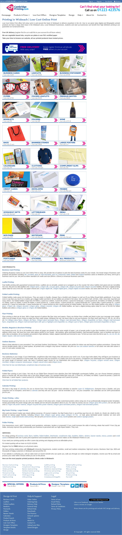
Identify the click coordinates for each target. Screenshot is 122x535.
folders (81, 436)
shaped (81, 274)
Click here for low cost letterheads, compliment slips (20, 365)
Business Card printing (10, 465)
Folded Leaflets (8, 504)
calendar (35, 390)
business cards (45, 365)
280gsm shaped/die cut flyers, (92, 320)
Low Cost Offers (39, 15)
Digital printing (8, 477)
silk (25, 274)
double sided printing (26, 417)
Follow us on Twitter (96, 502)
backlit (65, 417)
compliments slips (65, 436)
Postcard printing (8, 473)
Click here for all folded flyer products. (15, 380)
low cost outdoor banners (85, 346)
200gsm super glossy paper (55, 415)
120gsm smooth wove (105, 360)
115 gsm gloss (54, 287)
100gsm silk (64, 287)
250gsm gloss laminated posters (64, 404)
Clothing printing (28, 475)
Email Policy (55, 502)
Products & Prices (22, 15)
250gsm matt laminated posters (87, 404)
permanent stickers (50, 417)
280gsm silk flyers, (30, 320)
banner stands (96, 436)
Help (80, 15)
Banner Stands (8, 513)
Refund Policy (56, 504)
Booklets (6, 506)
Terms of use (55, 499)
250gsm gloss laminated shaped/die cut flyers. (100, 322)
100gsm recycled (90, 287)
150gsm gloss (34, 287)
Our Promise (31, 513)
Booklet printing (50, 467)
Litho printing (27, 477)
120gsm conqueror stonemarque (20, 362)
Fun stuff (69, 477)
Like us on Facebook (81, 502)
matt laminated (46, 274)
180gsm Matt (39, 415)
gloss (36, 274)
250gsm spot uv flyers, (76, 322)
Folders (6, 511)
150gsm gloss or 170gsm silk (27, 308)
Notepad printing (28, 473)
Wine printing (49, 475)
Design (72, 15)
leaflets (36, 436)
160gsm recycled (75, 287)
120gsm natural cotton (40, 362)
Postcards (6, 509)
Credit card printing (9, 475)
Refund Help (31, 509)
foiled (68, 274)
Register (99, 1)
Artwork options (33, 516)
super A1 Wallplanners (86, 389)
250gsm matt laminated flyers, (70, 320)
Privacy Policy (56, 509)
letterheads (54, 436)
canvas (60, 417)
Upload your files (33, 525)
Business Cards (8, 499)
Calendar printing (72, 471)
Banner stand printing (29, 469)
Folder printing (71, 467)
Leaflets (6, 502)
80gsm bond (57, 362)
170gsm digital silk (46, 288)
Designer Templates (57, 15)
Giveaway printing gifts (52, 477)
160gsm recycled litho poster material (40, 404)
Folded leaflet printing (73, 465)
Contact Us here (22, 1)
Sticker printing (8, 469)
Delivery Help (32, 504)
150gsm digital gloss (60, 288)
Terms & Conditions (58, 506)
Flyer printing (26, 465)
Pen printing (70, 473)
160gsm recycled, (46, 306)
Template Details (9, 527)
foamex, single (11, 417)
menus (104, 436)
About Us (90, 15)
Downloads (31, 511)
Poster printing (8, 471)
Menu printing (71, 469)
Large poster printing (51, 473)
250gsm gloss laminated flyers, (48, 320)
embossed (62, 274)
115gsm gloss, (34, 306)
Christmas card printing (52, 471)
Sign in (91, 1)
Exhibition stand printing (52, 469)
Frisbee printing (71, 475)
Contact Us (101, 15)
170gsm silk (44, 287)
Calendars (7, 516)
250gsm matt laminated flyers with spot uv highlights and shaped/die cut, (43, 322)
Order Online (32, 499)
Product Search (8, 518)
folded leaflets (44, 436)
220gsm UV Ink (72, 415)
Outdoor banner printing (30, 471)
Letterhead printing (9, 467)
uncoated (31, 274)
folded (73, 274)
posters (109, 436)
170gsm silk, (11, 306)
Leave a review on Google (83, 504)
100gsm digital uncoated (76, 288)
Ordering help (32, 502)
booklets (75, 436)
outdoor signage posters (85, 417)
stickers (87, 436)
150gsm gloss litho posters (98, 403)
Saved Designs (32, 527)
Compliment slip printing (31, 467)
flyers (30, 436)
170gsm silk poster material (16, 404)
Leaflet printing (49, 465)
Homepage (6, 15)
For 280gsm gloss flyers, (14, 320)
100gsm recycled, (22, 306)
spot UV (54, 274)
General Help (32, 506)
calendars (23, 389)
